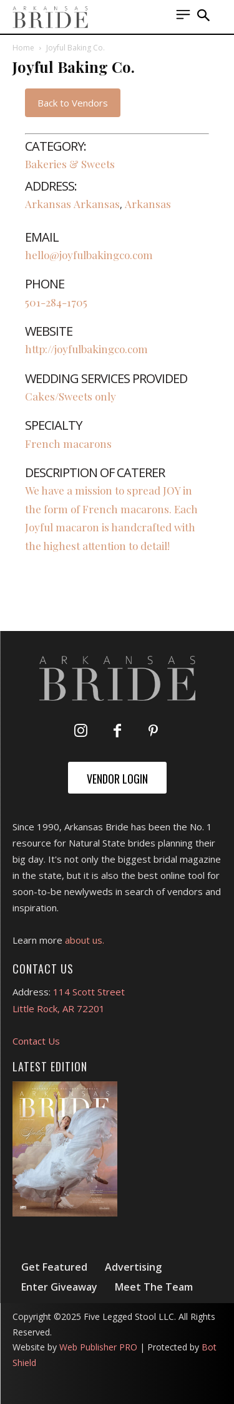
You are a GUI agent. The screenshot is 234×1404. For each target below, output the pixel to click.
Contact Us (36, 1041)
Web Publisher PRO (98, 1347)
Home (23, 47)
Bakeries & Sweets (70, 164)
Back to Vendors (72, 103)
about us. (84, 940)
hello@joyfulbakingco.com (89, 255)
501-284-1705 (56, 302)
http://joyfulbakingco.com (86, 349)
